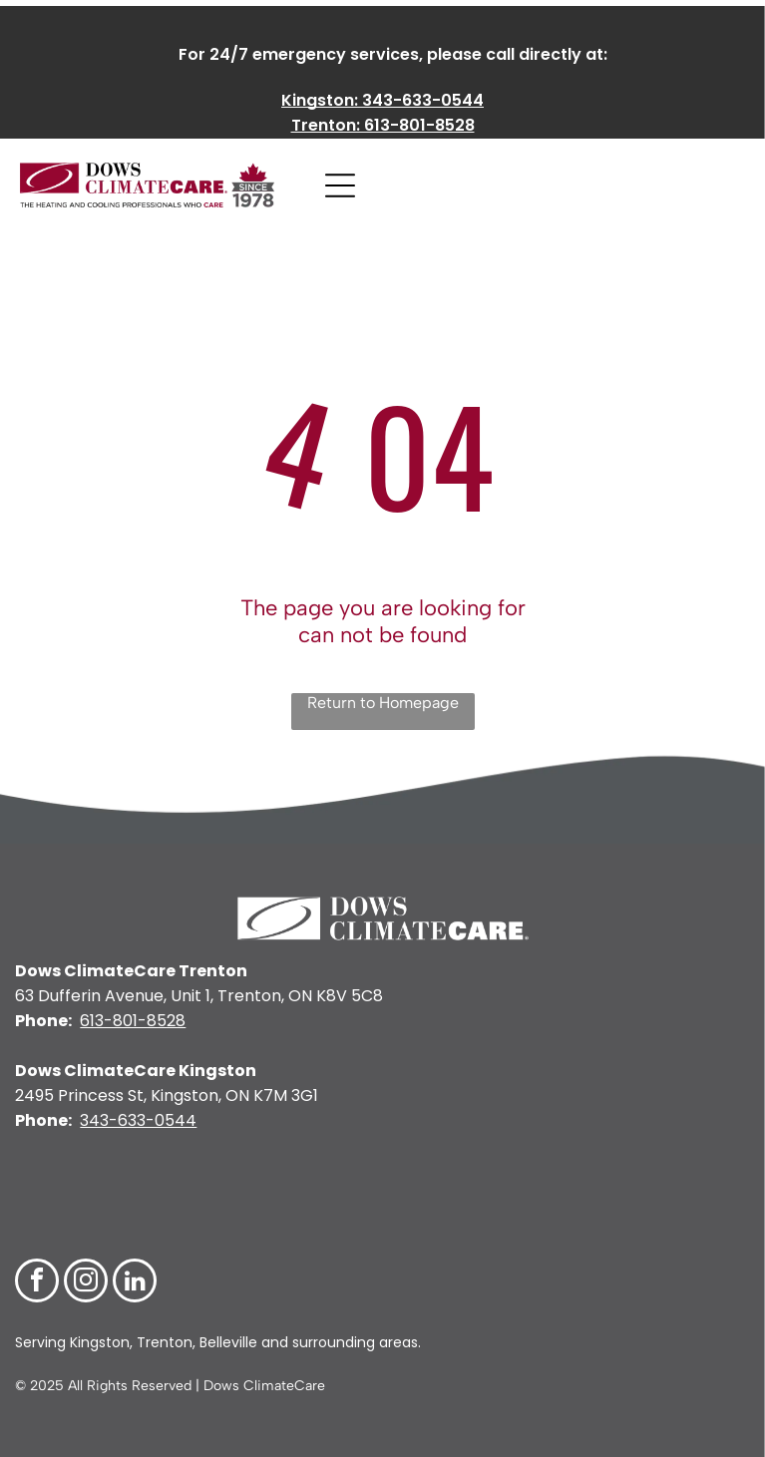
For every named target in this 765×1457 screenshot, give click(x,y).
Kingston (98, 1342)
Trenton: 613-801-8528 (383, 125)
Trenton (164, 1342)
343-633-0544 (138, 1120)
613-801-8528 (133, 1020)
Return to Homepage (383, 702)
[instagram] (86, 1283)
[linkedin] (135, 1283)
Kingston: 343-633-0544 (382, 100)
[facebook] (37, 1283)
